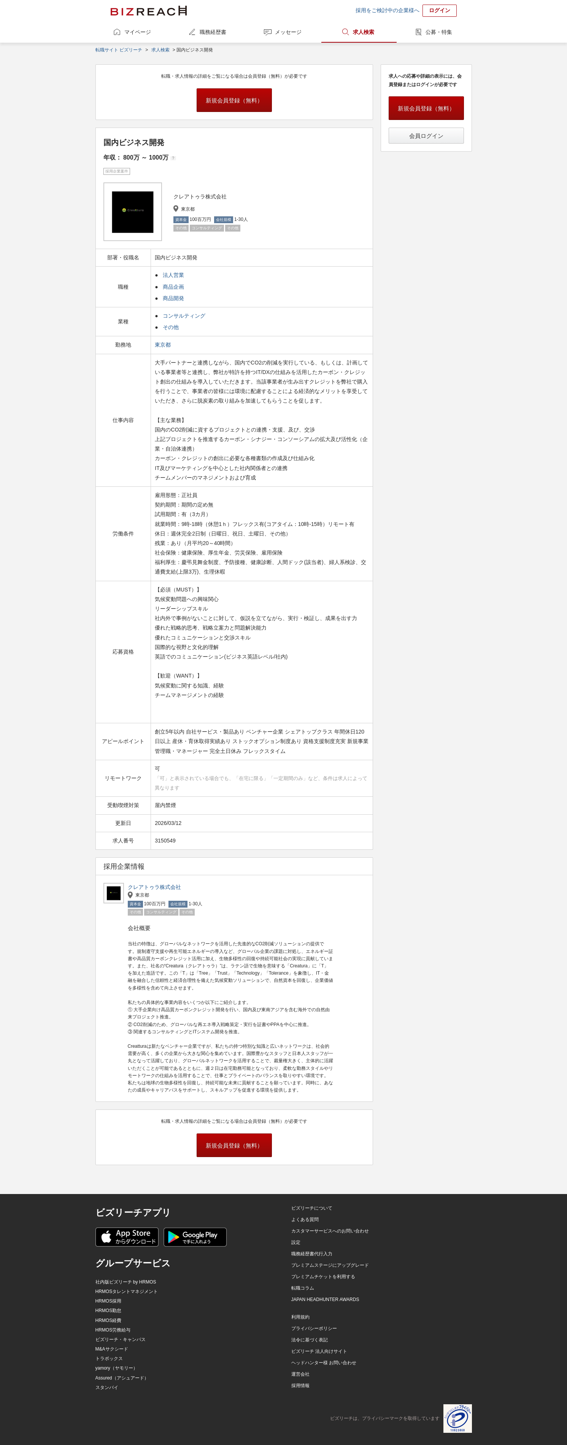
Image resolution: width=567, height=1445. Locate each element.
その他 (171, 327)
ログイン (439, 10)
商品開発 (173, 298)
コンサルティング (184, 316)
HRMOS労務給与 (113, 1330)
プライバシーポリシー (314, 1328)
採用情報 (300, 1385)
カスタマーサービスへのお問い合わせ (330, 1231)
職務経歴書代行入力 (311, 1253)
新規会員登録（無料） (234, 100)
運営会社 (300, 1374)
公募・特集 (439, 32)
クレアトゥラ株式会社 (154, 887)
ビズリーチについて (311, 1208)
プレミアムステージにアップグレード (330, 1265)
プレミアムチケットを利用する (323, 1276)
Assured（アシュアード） (122, 1378)
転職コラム (302, 1288)
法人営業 (173, 275)
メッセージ (288, 32)
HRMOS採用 (108, 1301)
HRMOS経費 (108, 1320)
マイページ (137, 32)
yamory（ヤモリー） (116, 1368)
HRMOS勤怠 (108, 1310)
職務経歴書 (213, 32)
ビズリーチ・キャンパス (120, 1339)
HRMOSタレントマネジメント (126, 1291)
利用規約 (300, 1317)
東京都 (163, 345)
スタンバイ (106, 1387)
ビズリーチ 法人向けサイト (319, 1351)
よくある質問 (305, 1219)
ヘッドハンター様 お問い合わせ (323, 1362)
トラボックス (109, 1358)
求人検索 (363, 32)
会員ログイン (426, 136)
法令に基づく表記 (309, 1340)
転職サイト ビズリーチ (118, 50)
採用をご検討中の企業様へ (387, 10)
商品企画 (173, 287)
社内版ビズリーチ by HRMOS (125, 1282)
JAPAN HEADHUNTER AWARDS (325, 1299)
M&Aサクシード (111, 1349)
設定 (295, 1242)
